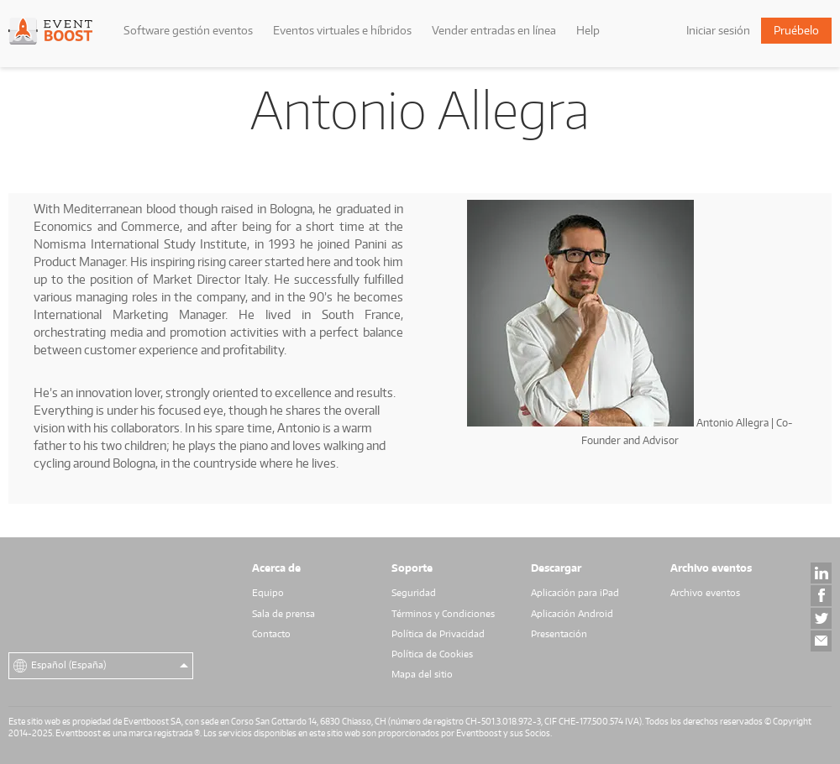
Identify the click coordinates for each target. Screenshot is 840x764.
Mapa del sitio (422, 674)
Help (588, 30)
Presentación (559, 634)
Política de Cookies (432, 654)
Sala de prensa (283, 614)
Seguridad (413, 593)
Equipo (268, 593)
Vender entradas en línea (494, 30)
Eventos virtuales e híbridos (342, 30)
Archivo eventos (705, 593)
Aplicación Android (572, 614)
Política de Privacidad (438, 634)
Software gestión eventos (188, 30)
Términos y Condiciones (443, 614)
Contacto (271, 634)
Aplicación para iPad (575, 593)
